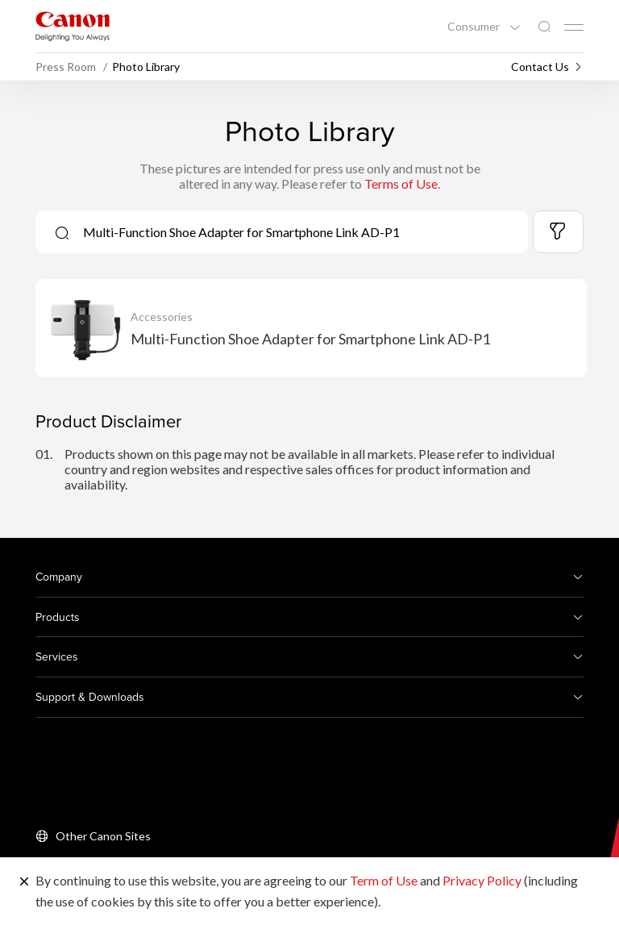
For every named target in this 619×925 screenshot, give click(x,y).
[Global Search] (544, 27)
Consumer (474, 26)
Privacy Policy (481, 880)
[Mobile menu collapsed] (574, 27)
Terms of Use (401, 183)
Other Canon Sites (103, 836)
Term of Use (384, 880)
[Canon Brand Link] (72, 26)
